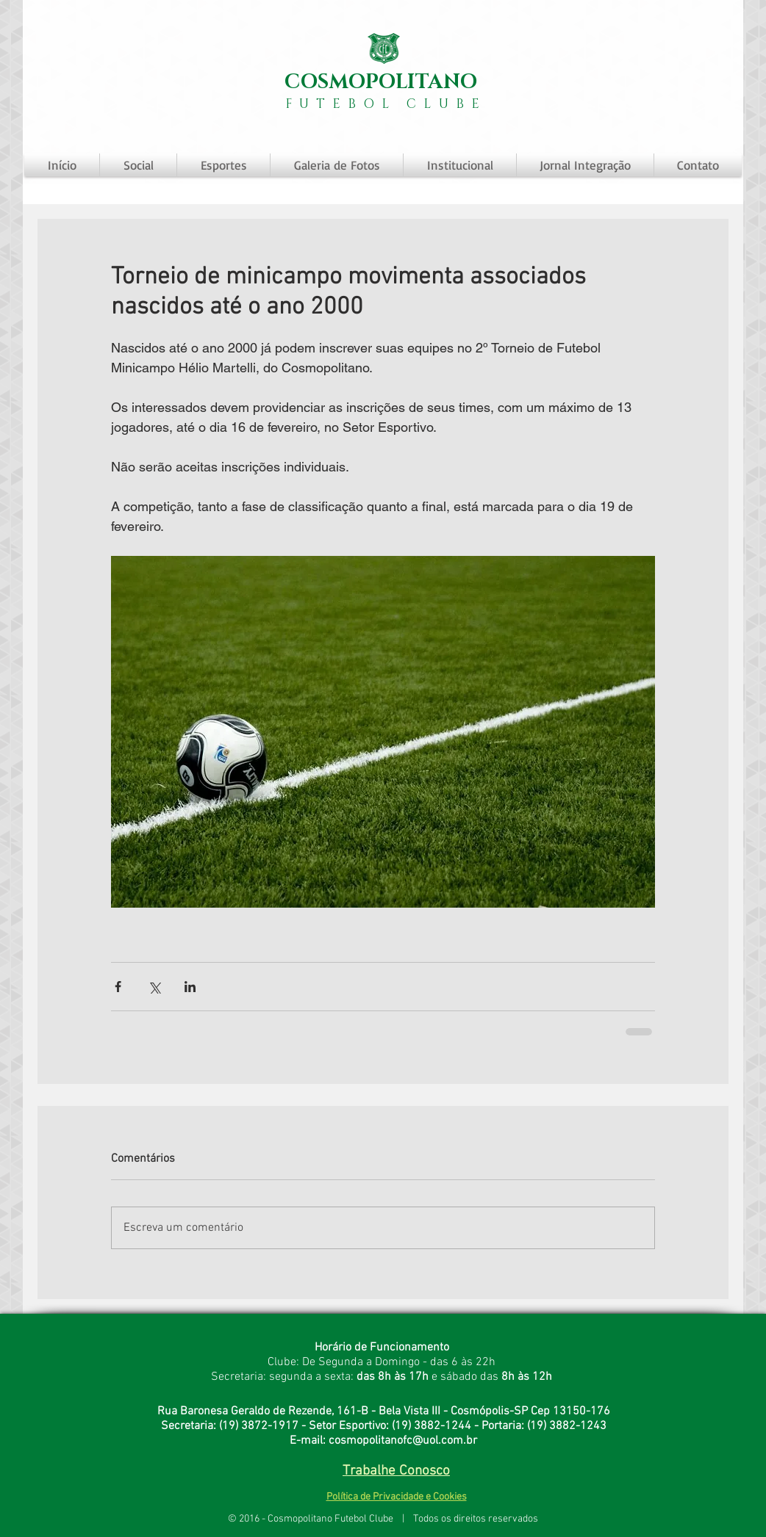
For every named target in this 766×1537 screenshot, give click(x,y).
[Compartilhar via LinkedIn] (190, 987)
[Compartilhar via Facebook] (118, 987)
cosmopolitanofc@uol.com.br (403, 1440)
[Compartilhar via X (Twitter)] (154, 987)
